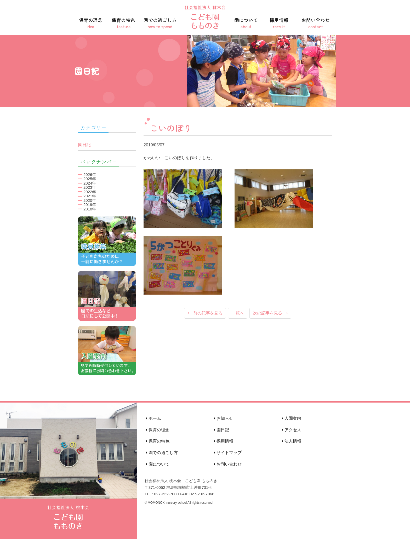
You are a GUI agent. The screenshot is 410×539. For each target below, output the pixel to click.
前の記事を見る (205, 313)
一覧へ (237, 313)
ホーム (153, 418)
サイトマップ (228, 452)
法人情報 (291, 441)
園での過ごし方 (160, 23)
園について (246, 23)
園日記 (84, 144)
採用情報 (279, 23)
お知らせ (223, 418)
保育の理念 (91, 23)
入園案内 (291, 418)
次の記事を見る (270, 313)
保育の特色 (124, 23)
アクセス (291, 430)
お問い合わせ (315, 23)
